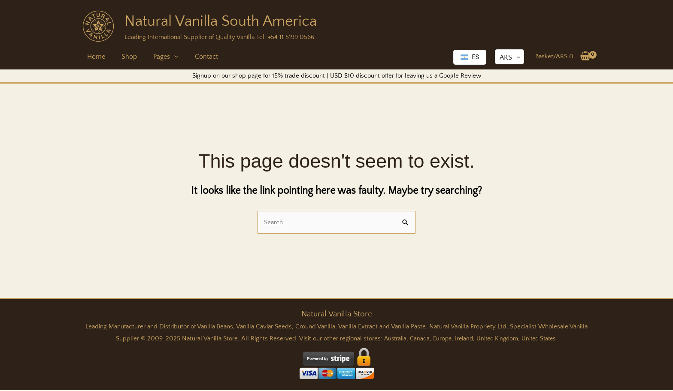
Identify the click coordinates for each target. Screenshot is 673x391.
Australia (390, 339)
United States (542, 339)
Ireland (462, 339)
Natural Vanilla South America (220, 21)
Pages (155, 56)
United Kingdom (498, 339)
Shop (125, 56)
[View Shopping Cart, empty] (563, 56)
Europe (439, 339)
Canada (416, 339)
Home (95, 56)
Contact (197, 56)
